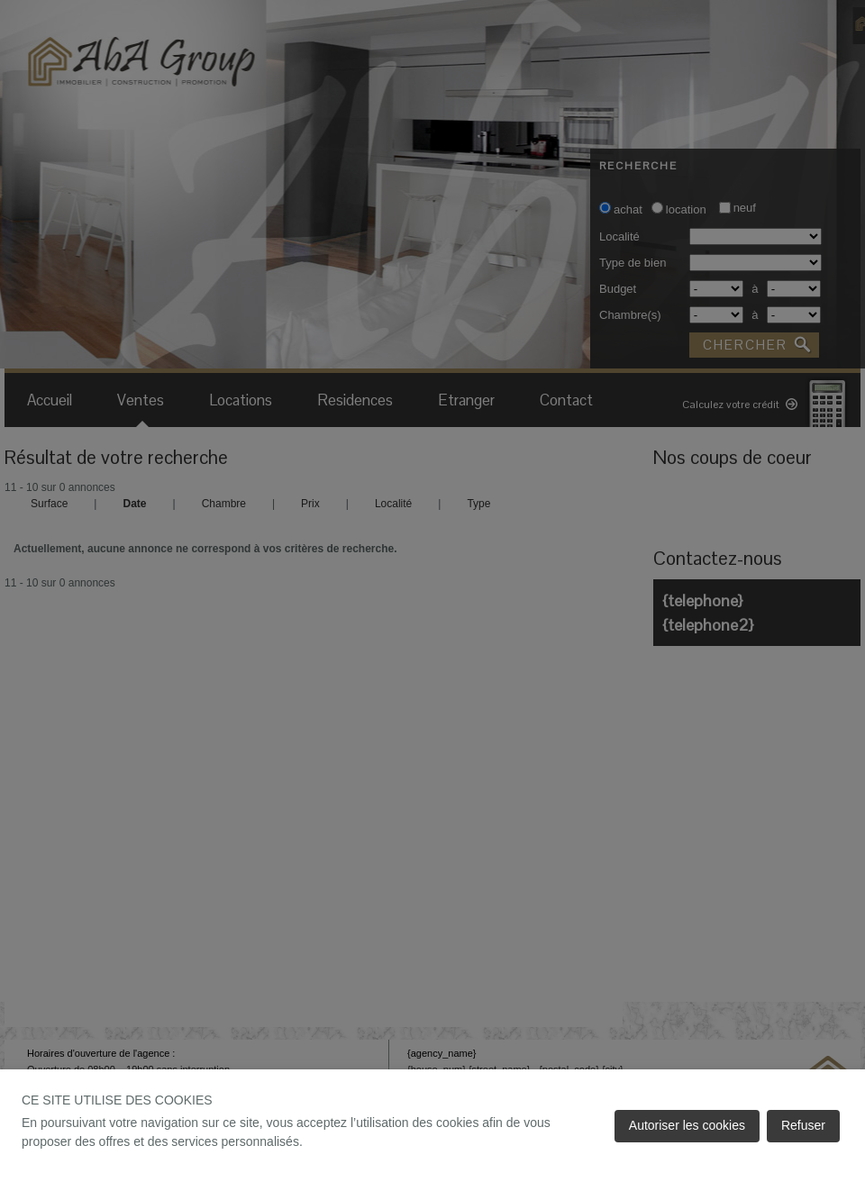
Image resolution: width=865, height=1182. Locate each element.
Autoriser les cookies (687, 1125)
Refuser (803, 1125)
